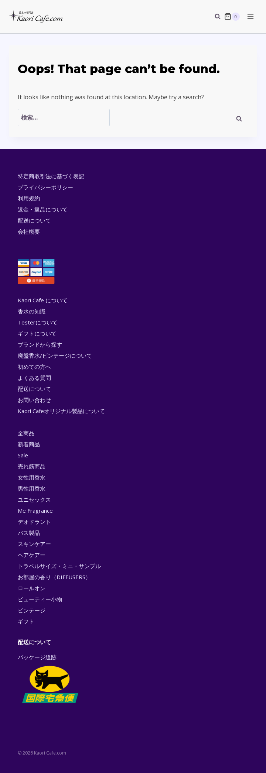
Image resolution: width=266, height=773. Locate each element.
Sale (23, 455)
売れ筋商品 (31, 466)
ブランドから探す (40, 344)
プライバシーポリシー (45, 187)
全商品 (26, 433)
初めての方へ (34, 366)
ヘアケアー (31, 555)
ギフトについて (37, 333)
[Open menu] (250, 16)
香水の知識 (31, 311)
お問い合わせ (34, 399)
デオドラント (34, 521)
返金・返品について (43, 209)
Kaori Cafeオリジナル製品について (61, 411)
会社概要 (29, 231)
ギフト (26, 621)
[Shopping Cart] (232, 17)
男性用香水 (31, 488)
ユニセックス (34, 499)
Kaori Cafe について (43, 300)
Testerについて (38, 322)
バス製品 (29, 532)
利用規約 (29, 198)
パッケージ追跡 (50, 679)
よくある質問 (34, 377)
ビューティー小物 (40, 599)
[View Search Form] (214, 17)
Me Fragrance (35, 510)
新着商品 (29, 444)
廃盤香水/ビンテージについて (55, 355)
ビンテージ (31, 610)
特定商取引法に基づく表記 (51, 176)
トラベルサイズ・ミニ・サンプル (59, 566)
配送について (34, 220)
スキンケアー (34, 543)
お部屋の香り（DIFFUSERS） (54, 577)
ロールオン (31, 588)
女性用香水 (31, 477)
